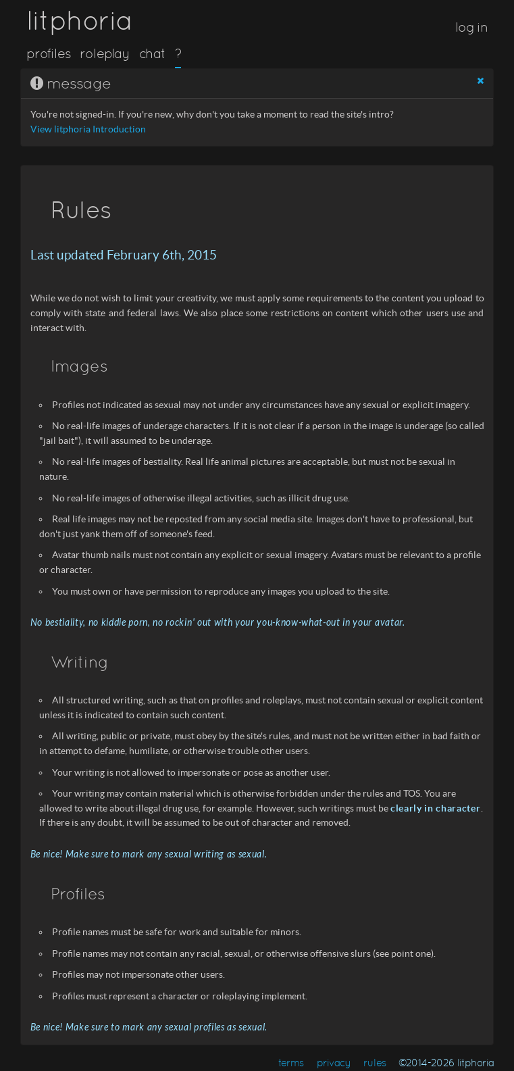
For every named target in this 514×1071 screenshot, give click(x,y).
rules (374, 1062)
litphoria (79, 20)
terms (291, 1062)
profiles (48, 53)
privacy (334, 1062)
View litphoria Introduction (88, 129)
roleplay (105, 53)
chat (152, 53)
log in (471, 27)
